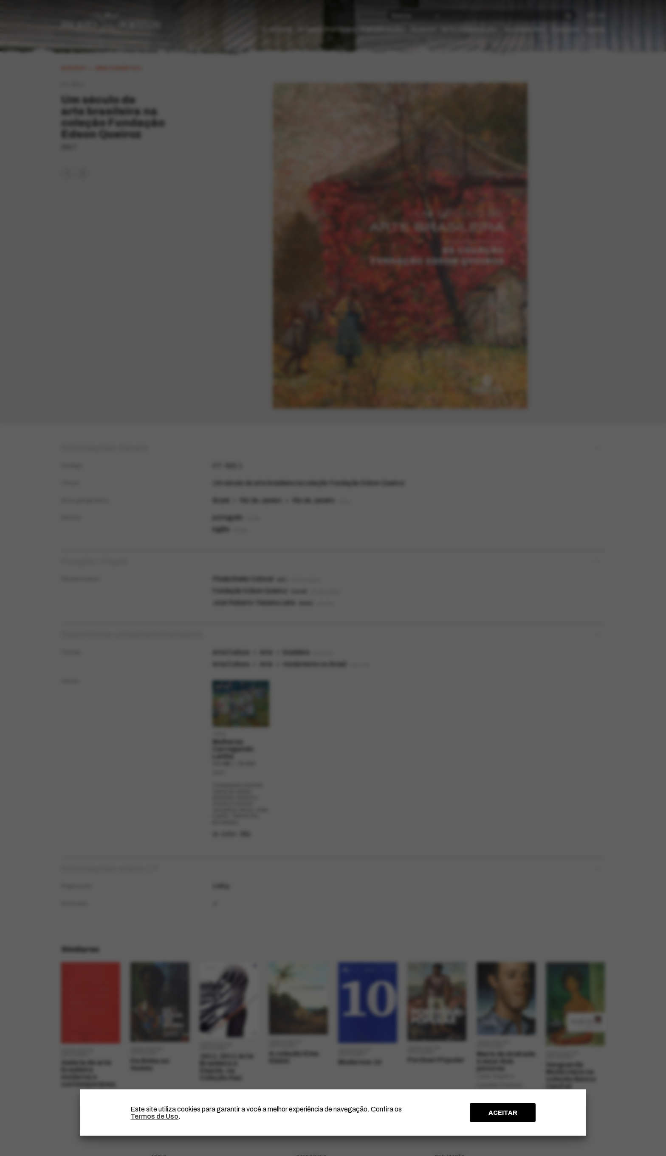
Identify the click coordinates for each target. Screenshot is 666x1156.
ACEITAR (502, 1112)
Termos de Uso (154, 1116)
